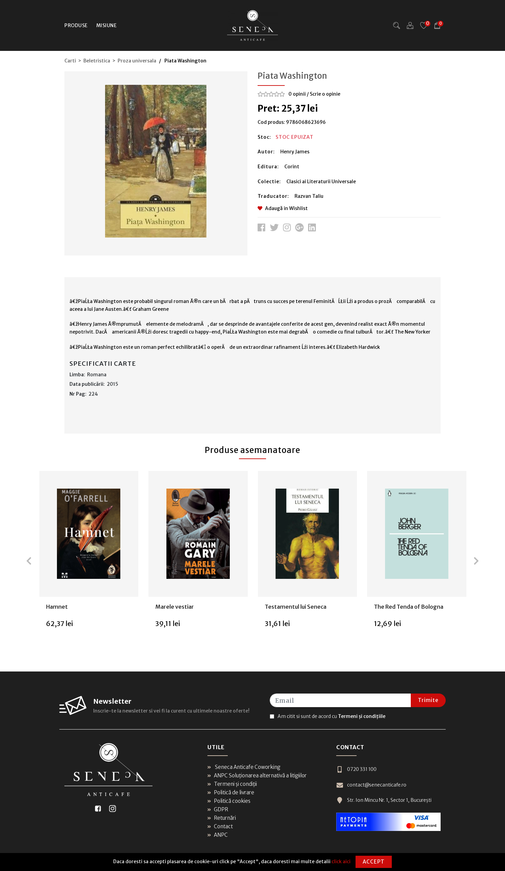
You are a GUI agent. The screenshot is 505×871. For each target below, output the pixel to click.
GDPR (217, 809)
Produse (76, 25)
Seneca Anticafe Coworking (243, 767)
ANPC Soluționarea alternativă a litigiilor (257, 775)
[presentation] (29, 561)
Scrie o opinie (325, 94)
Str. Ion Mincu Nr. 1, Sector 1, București (383, 800)
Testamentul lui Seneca (295, 606)
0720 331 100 (356, 769)
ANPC (217, 835)
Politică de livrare (230, 792)
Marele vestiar (174, 606)
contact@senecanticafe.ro (371, 785)
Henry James (294, 152)
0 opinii (297, 94)
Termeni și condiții (232, 784)
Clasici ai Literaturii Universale (321, 181)
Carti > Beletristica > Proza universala (110, 61)
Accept (374, 861)
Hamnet (57, 606)
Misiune (106, 25)
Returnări (221, 818)
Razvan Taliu (309, 196)
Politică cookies (228, 801)
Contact (220, 826)
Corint (291, 167)
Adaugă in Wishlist (283, 208)
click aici (340, 861)
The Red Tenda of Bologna (408, 606)
